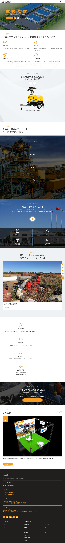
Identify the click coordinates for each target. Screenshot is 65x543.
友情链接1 (5, 531)
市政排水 (26, 505)
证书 (45, 508)
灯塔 (4, 502)
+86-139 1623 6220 (10, 469)
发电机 (4, 505)
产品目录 (46, 502)
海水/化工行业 (27, 513)
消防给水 (26, 515)
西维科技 (21, 539)
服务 (45, 505)
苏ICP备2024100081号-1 (8, 539)
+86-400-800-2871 (10, 468)
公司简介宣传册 (48, 500)
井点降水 (26, 508)
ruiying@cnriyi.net (10, 461)
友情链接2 (9, 531)
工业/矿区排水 (27, 500)
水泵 (4, 500)
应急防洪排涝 (27, 510)
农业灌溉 (26, 502)
